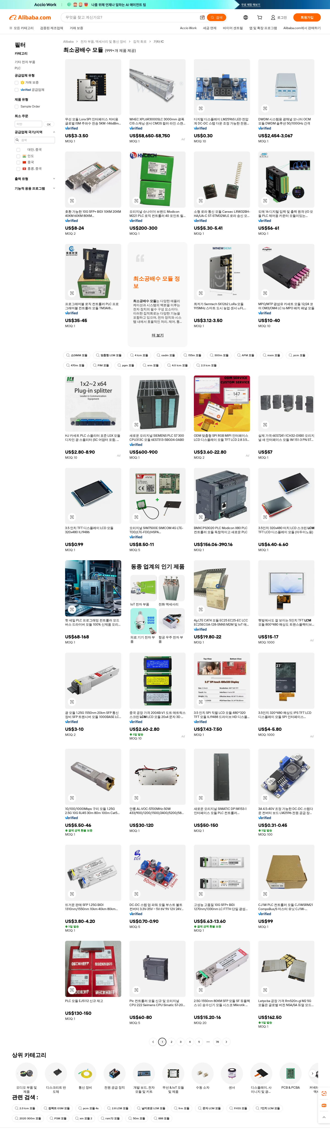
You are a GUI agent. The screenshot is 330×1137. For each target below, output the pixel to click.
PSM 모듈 (58, 1118)
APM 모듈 (245, 355)
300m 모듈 (219, 355)
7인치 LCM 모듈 (268, 1108)
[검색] (216, 17)
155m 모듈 (192, 355)
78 (217, 1041)
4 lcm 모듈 (139, 355)
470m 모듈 (75, 365)
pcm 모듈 (297, 355)
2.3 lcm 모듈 (206, 365)
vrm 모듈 (151, 365)
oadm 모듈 (166, 355)
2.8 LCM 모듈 (117, 1108)
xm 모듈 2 (83, 1118)
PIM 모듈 (101, 365)
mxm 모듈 (271, 355)
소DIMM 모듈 (76, 355)
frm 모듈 (181, 1108)
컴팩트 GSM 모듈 (57, 1108)
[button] (202, 17)
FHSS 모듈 (238, 1108)
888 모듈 (161, 1118)
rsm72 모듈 (110, 1118)
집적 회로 (140, 41)
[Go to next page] (226, 1042)
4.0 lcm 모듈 (177, 365)
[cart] (260, 18)
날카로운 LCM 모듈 (151, 1108)
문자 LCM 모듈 (209, 1108)
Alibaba (68, 41)
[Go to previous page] (153, 1042)
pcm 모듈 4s (88, 1108)
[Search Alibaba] (131, 17)
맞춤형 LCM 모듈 (108, 355)
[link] (324, 1093)
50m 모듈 (136, 1118)
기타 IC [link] (159, 41)
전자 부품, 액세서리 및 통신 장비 (103, 41)
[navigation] (35, 542)
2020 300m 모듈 (28, 1118)
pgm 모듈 (126, 365)
